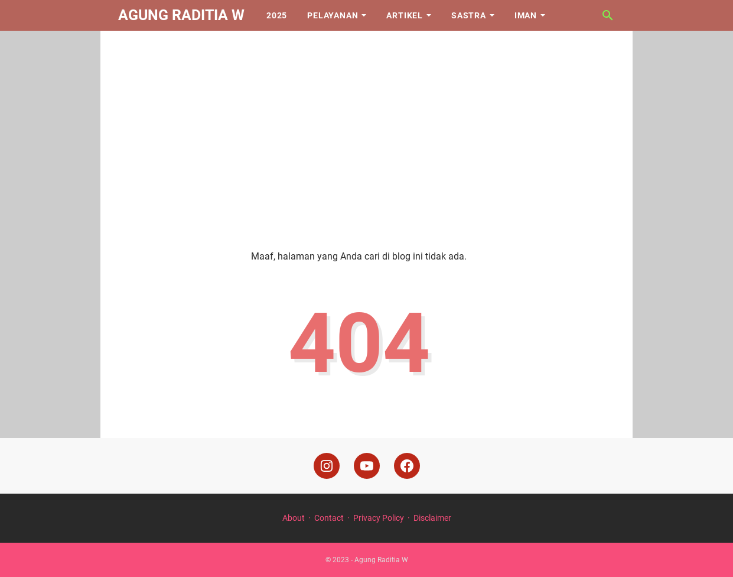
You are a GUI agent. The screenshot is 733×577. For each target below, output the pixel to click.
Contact (329, 518)
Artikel (404, 15)
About (293, 518)
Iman (525, 15)
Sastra (468, 15)
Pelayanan (332, 15)
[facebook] (407, 466)
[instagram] (327, 466)
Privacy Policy (378, 518)
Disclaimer (432, 518)
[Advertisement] (366, 131)
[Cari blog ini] (608, 15)
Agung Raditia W (181, 15)
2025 (276, 15)
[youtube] (367, 466)
